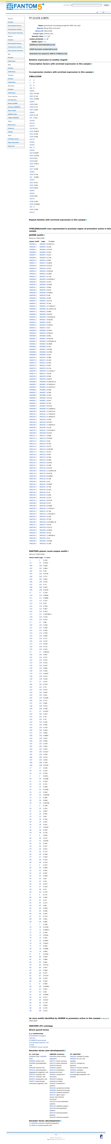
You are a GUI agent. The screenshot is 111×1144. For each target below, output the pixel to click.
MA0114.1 (33, 444)
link (45, 39)
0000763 (32, 1074)
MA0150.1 (33, 508)
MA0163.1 (33, 535)
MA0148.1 (33, 503)
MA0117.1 (33, 452)
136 (30, 671)
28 (30, 800)
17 (30, 768)
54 (30, 878)
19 (30, 773)
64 (30, 908)
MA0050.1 (33, 317)
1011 (31, 123)
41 (30, 841)
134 (30, 665)
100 (30, 88)
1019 (31, 145)
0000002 (73, 1059)
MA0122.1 (33, 457)
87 (30, 975)
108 (30, 587)
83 (30, 965)
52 (30, 873)
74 (30, 938)
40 (30, 838)
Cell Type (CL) (12, 99)
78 (30, 948)
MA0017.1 (33, 263)
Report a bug (50, 1139)
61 (30, 900)
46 (30, 854)
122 (30, 630)
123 (30, 633)
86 (30, 973)
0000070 (73, 1072)
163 (30, 749)
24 (30, 789)
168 (30, 762)
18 (30, 770)
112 (30, 601)
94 (30, 997)
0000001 (73, 1070)
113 (30, 603)
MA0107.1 (33, 430)
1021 (31, 153)
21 (30, 781)
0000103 (73, 1068)
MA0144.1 (33, 492)
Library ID (39, 31)
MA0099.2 (33, 409)
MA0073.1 (33, 365)
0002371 (32, 1077)
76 (30, 943)
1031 (31, 182)
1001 (31, 93)
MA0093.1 (33, 406)
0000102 (73, 1056)
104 (30, 207)
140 (30, 684)
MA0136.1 (33, 471)
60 (30, 897)
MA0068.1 (33, 352)
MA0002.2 (33, 244)
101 (30, 118)
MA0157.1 (33, 524)
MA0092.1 (33, 403)
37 (30, 827)
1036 (31, 196)
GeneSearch (67, 5)
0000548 (32, 1068)
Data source (12, 124)
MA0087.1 (33, 392)
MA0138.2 (33, 476)
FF (103, 12)
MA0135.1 (33, 468)
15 (30, 711)
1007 (31, 110)
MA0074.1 (33, 368)
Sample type (38, 33)
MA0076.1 (33, 371)
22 (30, 784)
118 (30, 617)
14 (30, 681)
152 (30, 719)
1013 (31, 128)
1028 (31, 172)
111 (30, 598)
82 (30, 962)
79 (30, 951)
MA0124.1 (33, 460)
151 (30, 717)
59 (30, 892)
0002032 (32, 1070)
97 (30, 1005)
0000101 (73, 1063)
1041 (31, 212)
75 (30, 940)
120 (30, 625)
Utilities (10, 132)
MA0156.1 (33, 522)
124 (30, 636)
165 (30, 754)
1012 (31, 126)
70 (30, 927)
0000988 (32, 1063)
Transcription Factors (14, 25)
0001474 (53, 1063)
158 (30, 735)
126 (30, 641)
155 (30, 727)
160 (30, 741)
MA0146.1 (33, 497)
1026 (31, 166)
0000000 (32, 1056)
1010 (31, 120)
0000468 (53, 1056)
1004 (31, 101)
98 (30, 1008)
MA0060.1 (33, 336)
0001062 (53, 1088)
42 (30, 843)
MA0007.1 (33, 255)
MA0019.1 (33, 268)
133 (30, 663)
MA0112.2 (33, 438)
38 (30, 830)
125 (30, 638)
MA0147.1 (33, 500)
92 (30, 992)
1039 (31, 204)
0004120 (53, 1070)
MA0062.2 (33, 341)
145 (30, 698)
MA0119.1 (33, 454)
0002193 (53, 1113)
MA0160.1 (33, 530)
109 (30, 590)
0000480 (53, 1090)
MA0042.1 (33, 303)
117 (30, 614)
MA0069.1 (33, 355)
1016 (31, 137)
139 (30, 679)
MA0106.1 (33, 427)
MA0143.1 (33, 489)
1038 (31, 201)
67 (30, 916)
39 (30, 833)
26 (30, 795)
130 (30, 654)
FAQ (56, 1134)
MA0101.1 (33, 414)
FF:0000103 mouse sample (38, 1047)
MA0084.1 (33, 390)
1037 (31, 199)
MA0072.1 (33, 363)
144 (30, 695)
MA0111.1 (33, 435)
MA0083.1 (33, 387)
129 (30, 649)
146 (30, 700)
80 (30, 957)
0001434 (53, 1106)
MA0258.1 (33, 541)
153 (30, 722)
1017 (31, 139)
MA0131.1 (33, 465)
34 (30, 819)
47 (30, 857)
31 (30, 811)
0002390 (53, 1108)
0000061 (53, 1074)
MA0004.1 (33, 249)
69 (30, 922)
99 (30, 1011)
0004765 (53, 1092)
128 (30, 646)
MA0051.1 (33, 319)
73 (30, 935)
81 (30, 959)
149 (30, 708)
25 (30, 792)
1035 (31, 193)
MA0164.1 (33, 538)
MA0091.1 (33, 400)
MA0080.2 (33, 382)
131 (30, 657)
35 (30, 822)
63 (30, 905)
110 (30, 595)
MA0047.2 (33, 311)
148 (30, 706)
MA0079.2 (33, 379)
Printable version (13, 139)
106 (30, 582)
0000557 (32, 1081)
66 (30, 913)
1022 (31, 155)
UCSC (46, 36)
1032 (31, 185)
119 (30, 619)
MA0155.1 (33, 519)
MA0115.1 (33, 446)
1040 (31, 209)
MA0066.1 (33, 346)
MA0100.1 (33, 411)
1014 (31, 131)
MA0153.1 (33, 514)
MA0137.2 (33, 473)
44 (30, 849)
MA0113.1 (33, 441)
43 (30, 846)
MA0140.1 (33, 481)
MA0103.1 (33, 419)
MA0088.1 (33, 395)
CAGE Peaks (11, 61)
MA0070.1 (33, 357)
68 (30, 919)
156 (30, 730)
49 (30, 862)
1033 (31, 188)
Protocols (11, 128)
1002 (31, 96)
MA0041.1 (33, 301)
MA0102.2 (33, 417)
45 (30, 851)
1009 (31, 115)
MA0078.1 (33, 376)
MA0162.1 (33, 533)
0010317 (53, 1095)
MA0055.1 (33, 325)
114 (30, 606)
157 (30, 733)
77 (30, 946)
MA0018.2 (33, 265)
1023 (31, 158)
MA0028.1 (33, 279)
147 (30, 703)
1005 (31, 104)
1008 (31, 112)
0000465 (53, 1079)
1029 (31, 174)
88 (30, 978)
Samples (10, 22)
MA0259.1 (33, 543)
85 (30, 970)
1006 (31, 107)
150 (30, 714)
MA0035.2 (33, 290)
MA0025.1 (33, 274)
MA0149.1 (33, 506)
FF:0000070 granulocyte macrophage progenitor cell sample (39, 1043)
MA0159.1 (33, 527)
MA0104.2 (33, 422)
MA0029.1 (33, 282)
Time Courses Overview (15, 32)
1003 (31, 99)
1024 (31, 161)
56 (30, 884)
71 (30, 930)
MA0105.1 (33, 425)
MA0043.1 (33, 306)
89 (30, 981)
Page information (13, 142)
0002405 (53, 1117)
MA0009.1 (33, 257)
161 (30, 743)
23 (30, 787)
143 (30, 692)
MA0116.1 (33, 449)
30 (30, 808)
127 (30, 644)
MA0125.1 (33, 462)
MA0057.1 (33, 328)
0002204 (53, 1101)
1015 (31, 134)
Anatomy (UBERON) (14, 107)
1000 (31, 91)
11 (30, 592)
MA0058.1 (33, 330)
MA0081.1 (33, 384)
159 (30, 738)
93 (30, 994)
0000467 (53, 1083)
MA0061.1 (33, 338)
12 (30, 622)
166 (30, 757)
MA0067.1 (33, 349)
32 (30, 814)
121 (30, 628)
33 (30, 816)
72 (30, 932)
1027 (31, 169)
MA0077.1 (33, 373)
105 (30, 579)
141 (30, 687)
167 (30, 760)
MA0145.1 (33, 495)
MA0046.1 (33, 309)
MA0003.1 (33, 247)
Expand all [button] (11, 146)
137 (30, 673)
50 (30, 868)
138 (30, 676)
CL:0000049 (33, 1123)
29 (30, 803)
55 (30, 881)
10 (30, 85)
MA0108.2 (33, 433)
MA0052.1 (33, 322)
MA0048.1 (33, 314)
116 (30, 611)
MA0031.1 (33, 287)
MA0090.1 (33, 398)
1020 (31, 150)
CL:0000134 (33, 1125)
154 (30, 725)
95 (30, 1000)
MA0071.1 (33, 360)
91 (30, 989)
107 (30, 584)
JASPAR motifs (12, 114)
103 (30, 177)
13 (30, 652)
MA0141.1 (33, 484)
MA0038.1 (33, 292)
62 (30, 903)
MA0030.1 (33, 284)
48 (30, 860)
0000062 (53, 1068)
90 (30, 986)
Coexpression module (14, 29)
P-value (51, 241)
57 (30, 886)
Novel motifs (12, 110)
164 (30, 752)
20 (30, 779)
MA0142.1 (33, 487)
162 (30, 746)
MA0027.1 (33, 276)
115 (30, 609)
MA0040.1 (33, 298)
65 (30, 911)
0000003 (32, 1061)
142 (30, 690)
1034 (31, 190)
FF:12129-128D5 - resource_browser (24, 5)
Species (40, 28)
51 (30, 870)
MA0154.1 (33, 516)
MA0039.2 (33, 295)
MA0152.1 (33, 511)
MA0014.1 (33, 260)
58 (30, 889)
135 (30, 668)
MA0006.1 (33, 252)
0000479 (53, 1065)
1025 (31, 164)
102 (30, 147)
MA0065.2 (33, 344)
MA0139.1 (33, 479)
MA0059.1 (33, 333)
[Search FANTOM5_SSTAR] (87, 5)
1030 (31, 180)
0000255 (32, 1079)
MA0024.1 (33, 271)
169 (30, 765)
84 (30, 967)
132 (30, 660)
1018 (31, 142)
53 (30, 876)
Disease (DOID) (12, 103)
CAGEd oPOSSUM (13, 117)
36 (30, 824)
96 (30, 1002)
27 (30, 797)
